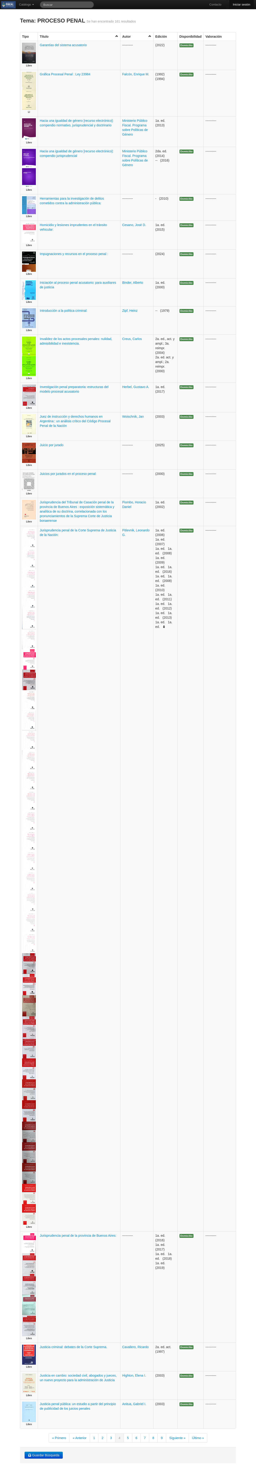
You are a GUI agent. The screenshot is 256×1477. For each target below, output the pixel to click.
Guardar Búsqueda (43, 1455)
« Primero (59, 1438)
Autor (136, 36)
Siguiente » (177, 1438)
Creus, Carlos (132, 339)
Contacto (215, 4)
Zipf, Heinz (130, 310)
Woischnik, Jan (133, 416)
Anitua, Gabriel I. (134, 1404)
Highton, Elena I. (134, 1375)
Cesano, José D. (134, 225)
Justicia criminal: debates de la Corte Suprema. (73, 1347)
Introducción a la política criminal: (63, 310)
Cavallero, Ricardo (135, 1347)
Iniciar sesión (241, 4)
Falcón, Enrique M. (135, 74)
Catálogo (26, 4)
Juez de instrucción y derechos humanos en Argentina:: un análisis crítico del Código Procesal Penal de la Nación (75, 421)
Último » (198, 1438)
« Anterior (80, 1438)
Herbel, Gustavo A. (135, 387)
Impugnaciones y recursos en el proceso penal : (74, 254)
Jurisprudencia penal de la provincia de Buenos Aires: (78, 1235)
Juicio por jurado (51, 445)
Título (79, 36)
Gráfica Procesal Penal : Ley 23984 (65, 74)
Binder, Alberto (132, 282)
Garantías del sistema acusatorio (63, 45)
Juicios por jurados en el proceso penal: (68, 474)
